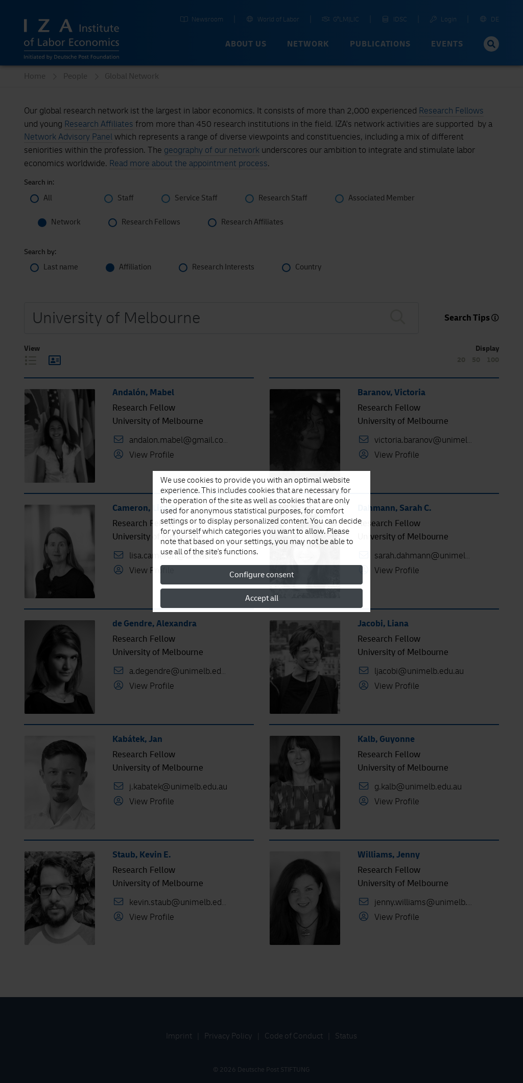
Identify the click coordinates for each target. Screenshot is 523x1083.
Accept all (261, 598)
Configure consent (261, 575)
